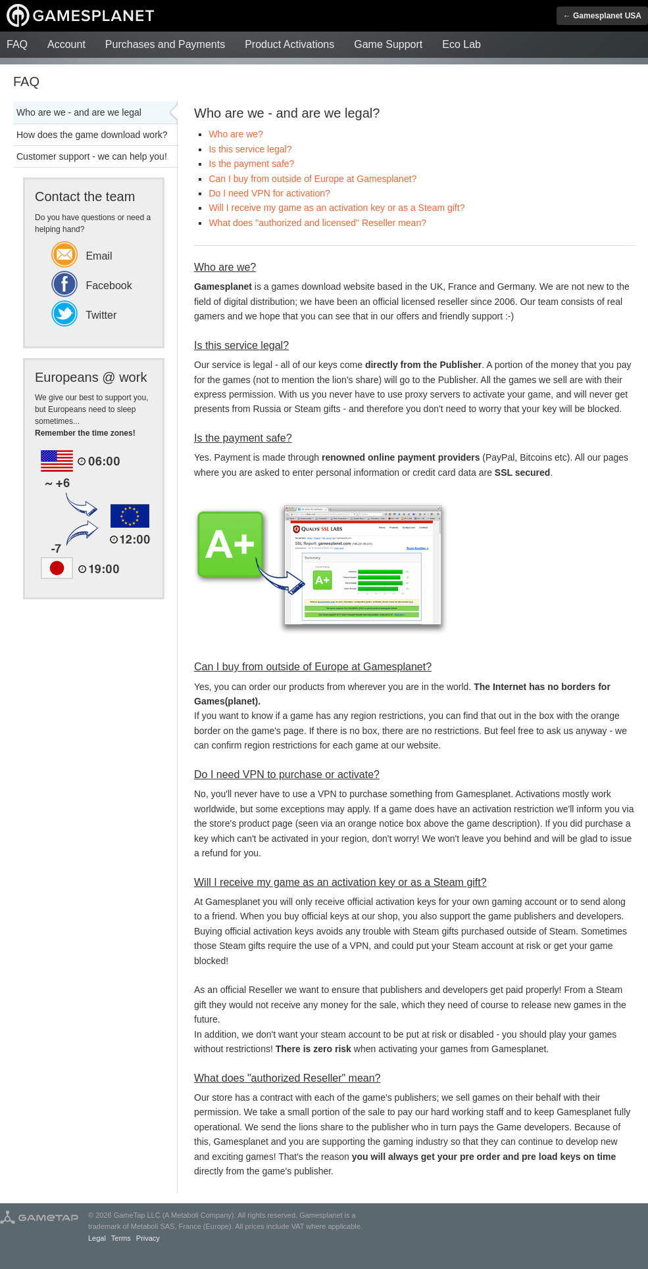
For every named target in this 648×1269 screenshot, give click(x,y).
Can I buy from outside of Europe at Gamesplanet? (312, 178)
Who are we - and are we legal (78, 112)
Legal (97, 1238)
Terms (121, 1238)
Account (66, 44)
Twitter (83, 315)
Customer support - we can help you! (91, 156)
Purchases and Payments (165, 44)
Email (81, 256)
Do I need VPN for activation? (269, 193)
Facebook (91, 285)
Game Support (388, 44)
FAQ (17, 44)
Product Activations (289, 44)
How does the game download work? (92, 134)
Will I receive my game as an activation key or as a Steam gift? (336, 207)
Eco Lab (461, 44)
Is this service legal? (250, 149)
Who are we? (235, 134)
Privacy (148, 1238)
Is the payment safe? (251, 163)
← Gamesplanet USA (602, 15)
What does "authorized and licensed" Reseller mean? (317, 223)
